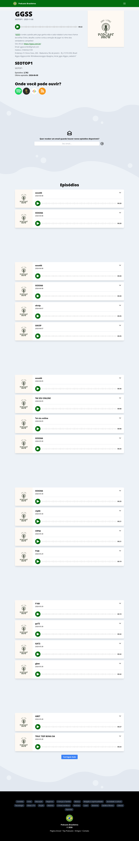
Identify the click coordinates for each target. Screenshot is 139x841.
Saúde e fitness (107, 805)
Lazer (86, 805)
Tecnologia (19, 805)
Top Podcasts (68, 831)
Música (77, 802)
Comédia (20, 802)
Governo (95, 805)
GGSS (18, 34)
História (50, 805)
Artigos (78, 831)
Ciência (120, 805)
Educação (38, 802)
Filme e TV (31, 805)
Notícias (77, 805)
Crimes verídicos (63, 805)
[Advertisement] (69, 245)
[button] (124, 3)
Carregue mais (69, 757)
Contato (85, 831)
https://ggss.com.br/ (32, 44)
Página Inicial (55, 831)
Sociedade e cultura (114, 802)
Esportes (69, 809)
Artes (29, 802)
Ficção (41, 805)
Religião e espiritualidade (93, 802)
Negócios (49, 802)
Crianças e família (64, 802)
